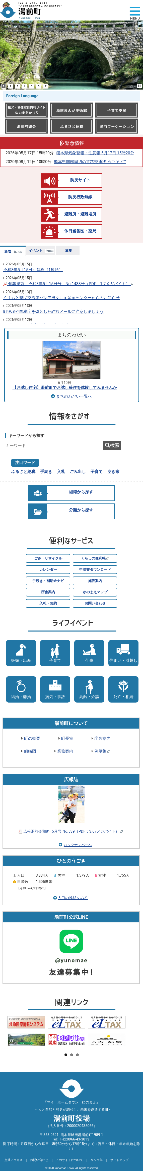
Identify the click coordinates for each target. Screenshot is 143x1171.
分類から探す (81, 510)
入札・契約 (48, 603)
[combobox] (54, 445)
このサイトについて (69, 1160)
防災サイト (80, 180)
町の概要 (32, 738)
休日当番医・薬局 (80, 231)
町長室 (67, 738)
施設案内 (95, 581)
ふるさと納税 (23, 471)
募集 (68, 251)
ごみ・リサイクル (48, 558)
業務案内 (65, 751)
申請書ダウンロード (95, 569)
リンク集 (97, 1160)
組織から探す (81, 491)
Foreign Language (22, 96)
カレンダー (48, 569)
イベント (36, 251)
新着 (7, 252)
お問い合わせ (95, 603)
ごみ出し (78, 471)
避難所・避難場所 (80, 214)
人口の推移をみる (73, 898)
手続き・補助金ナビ (48, 581)
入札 (61, 471)
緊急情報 (74, 143)
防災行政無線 (80, 197)
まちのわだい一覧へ (71, 396)
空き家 (113, 471)
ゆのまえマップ (95, 592)
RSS (18, 252)
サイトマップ (119, 1160)
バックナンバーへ (78, 845)
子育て (97, 471)
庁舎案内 (48, 592)
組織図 (30, 751)
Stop (139, 86)
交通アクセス (14, 1160)
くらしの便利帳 (95, 558)
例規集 (102, 751)
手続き (46, 471)
